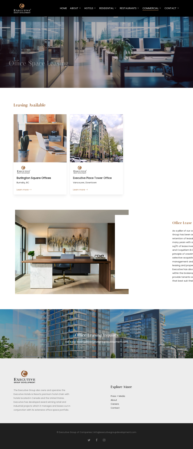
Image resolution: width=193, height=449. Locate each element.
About (114, 400)
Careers (115, 403)
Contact (115, 407)
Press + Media (118, 396)
